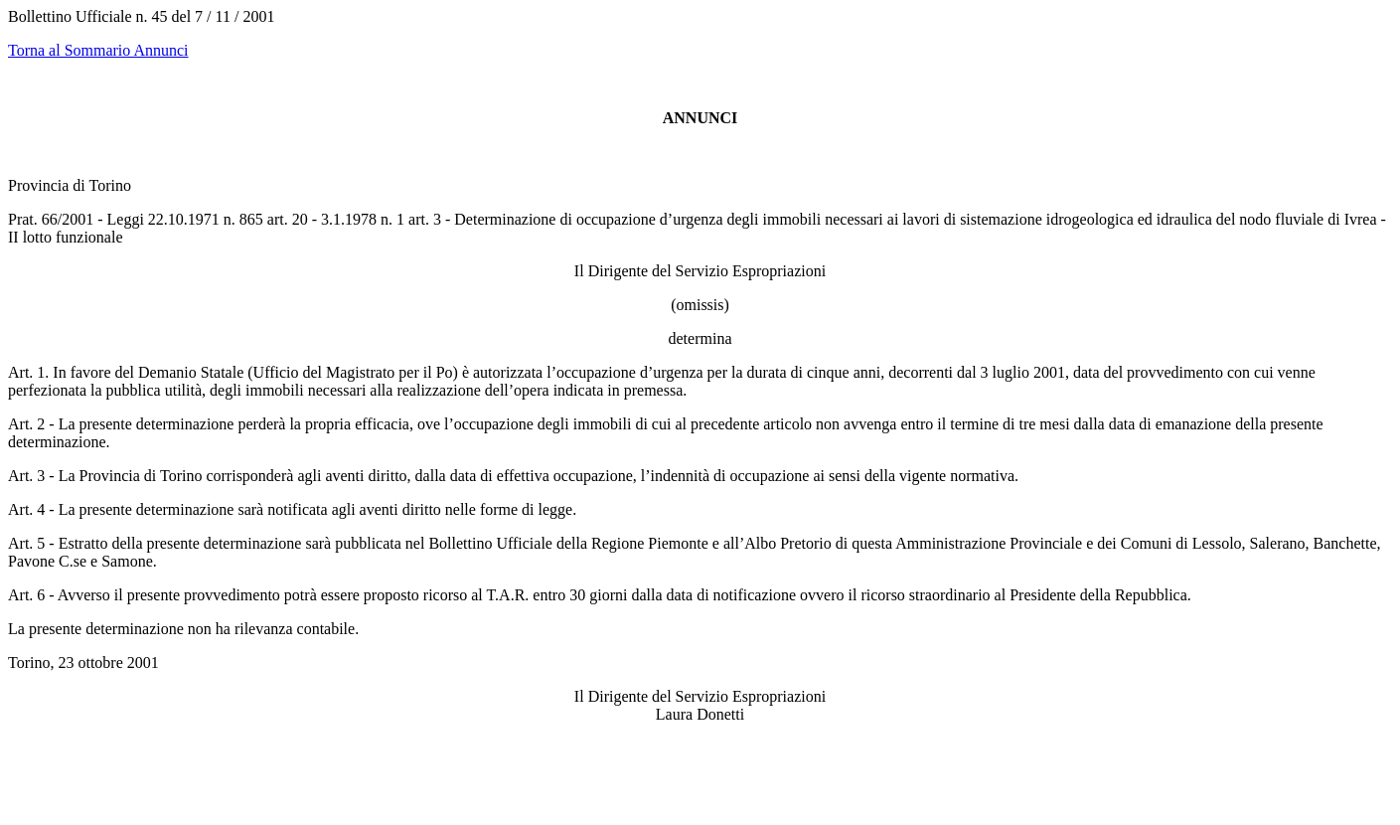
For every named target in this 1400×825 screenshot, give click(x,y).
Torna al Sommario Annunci (98, 50)
